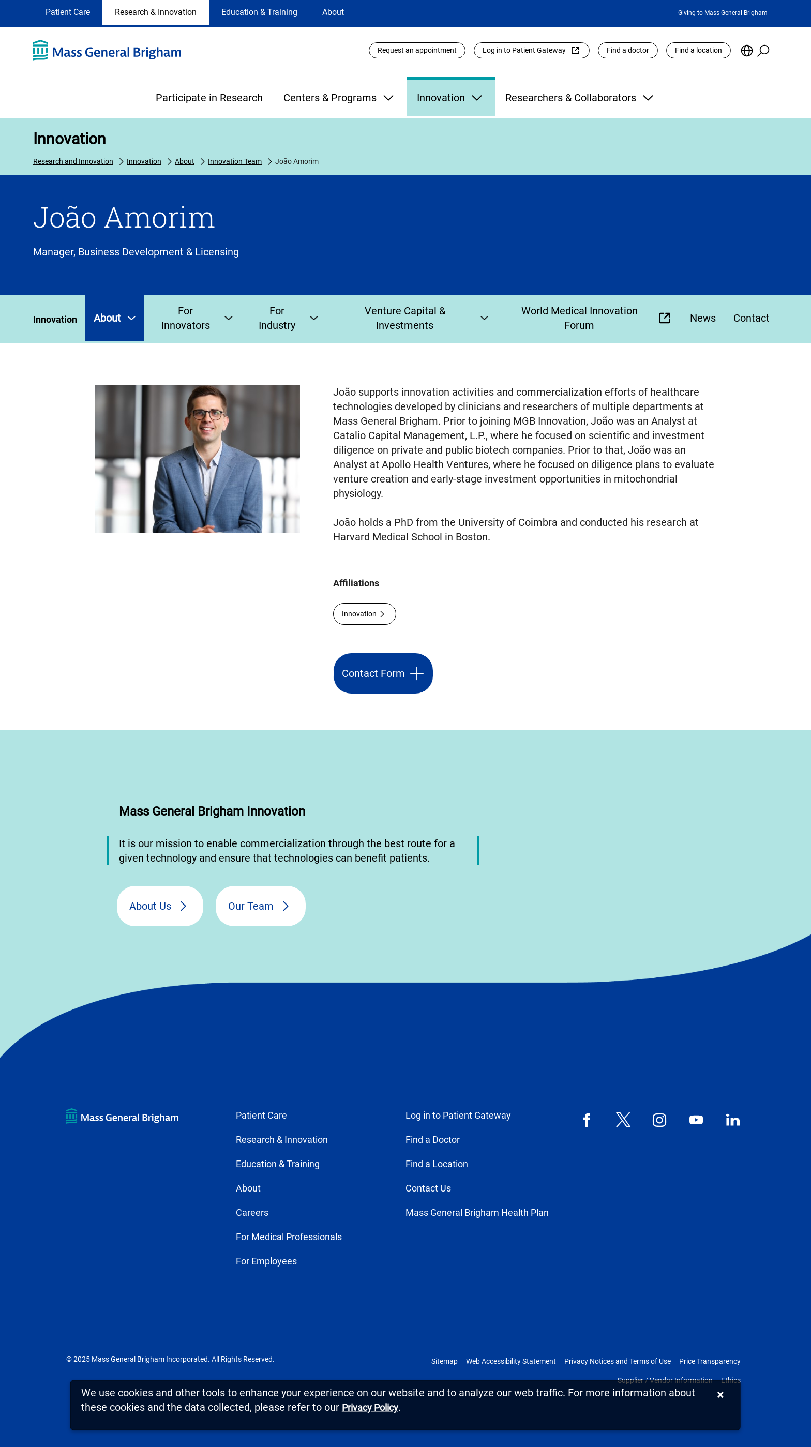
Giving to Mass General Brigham (723, 13)
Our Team (251, 906)
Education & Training (259, 12)
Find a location (698, 50)
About (333, 12)
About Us (150, 906)
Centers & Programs (339, 97)
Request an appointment (417, 50)
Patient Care (68, 12)
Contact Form (373, 673)
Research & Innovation (156, 12)
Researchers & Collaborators (580, 97)
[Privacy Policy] (370, 1408)
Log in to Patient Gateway (524, 50)
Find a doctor (628, 50)
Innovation (451, 97)
